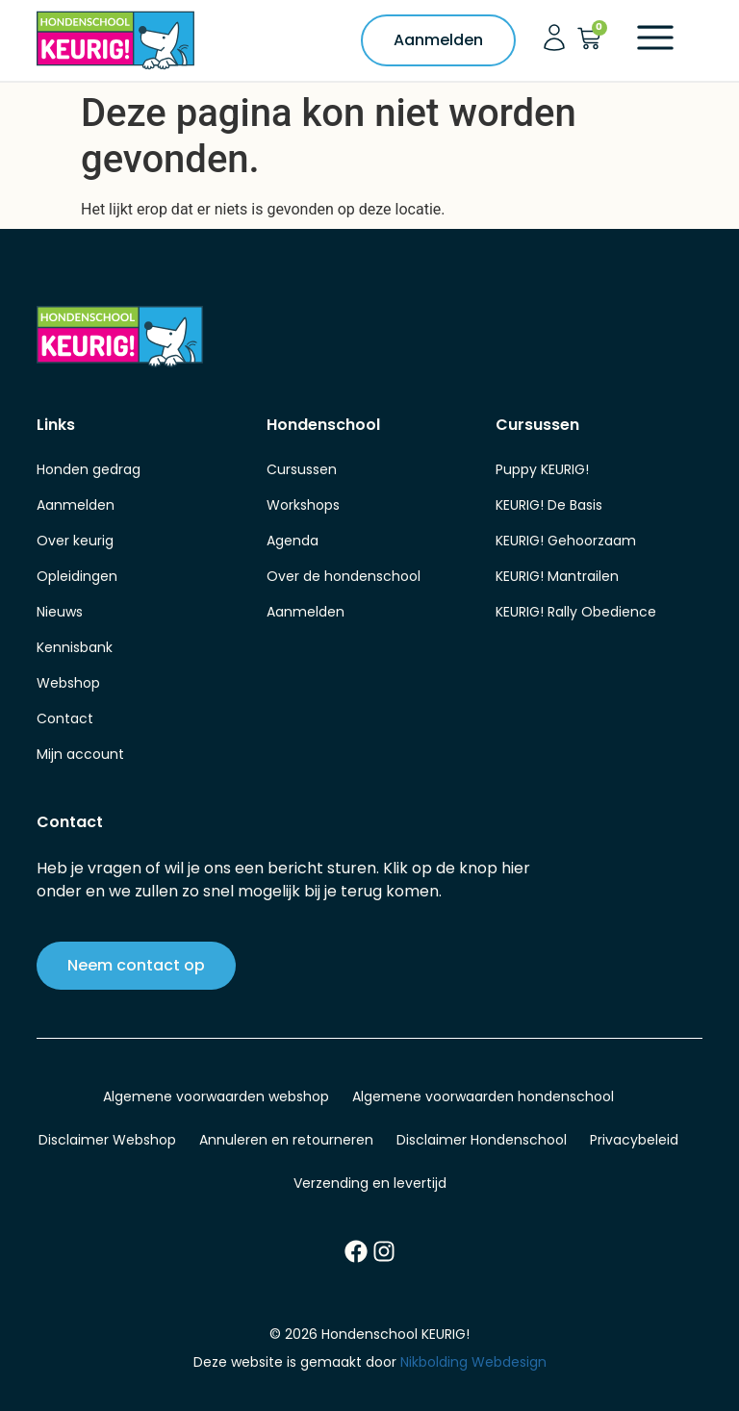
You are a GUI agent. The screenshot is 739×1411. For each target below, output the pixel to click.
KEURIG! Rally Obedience (576, 611)
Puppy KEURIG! (542, 469)
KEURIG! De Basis (549, 505)
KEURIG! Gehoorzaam (566, 540)
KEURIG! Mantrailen (557, 576)
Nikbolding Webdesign (473, 1362)
